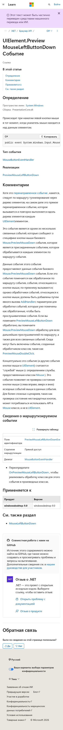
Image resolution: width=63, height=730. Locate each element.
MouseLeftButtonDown (22, 523)
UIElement (9, 221)
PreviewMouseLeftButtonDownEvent (43, 439)
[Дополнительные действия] (57, 31)
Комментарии (12, 80)
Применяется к (13, 84)
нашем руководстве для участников (31, 565)
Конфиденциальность (18, 701)
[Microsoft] (31, 4)
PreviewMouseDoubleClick (18, 353)
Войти (57, 4)
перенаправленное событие (30, 193)
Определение (12, 75)
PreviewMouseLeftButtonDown (21, 175)
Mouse (40, 375)
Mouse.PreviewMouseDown (19, 242)
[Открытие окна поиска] (49, 5)
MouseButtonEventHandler (18, 159)
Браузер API (25, 30)
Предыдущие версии (18, 691)
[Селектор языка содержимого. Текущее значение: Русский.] (14, 659)
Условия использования (19, 715)
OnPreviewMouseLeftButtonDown (29, 472)
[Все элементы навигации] (6, 31)
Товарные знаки (15, 719)
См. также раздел (14, 88)
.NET (13, 30)
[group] (31, 143)
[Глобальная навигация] (3, 5)
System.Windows (34, 105)
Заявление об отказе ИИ (20, 687)
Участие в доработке (18, 696)
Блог (35, 691)
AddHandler (28, 301)
